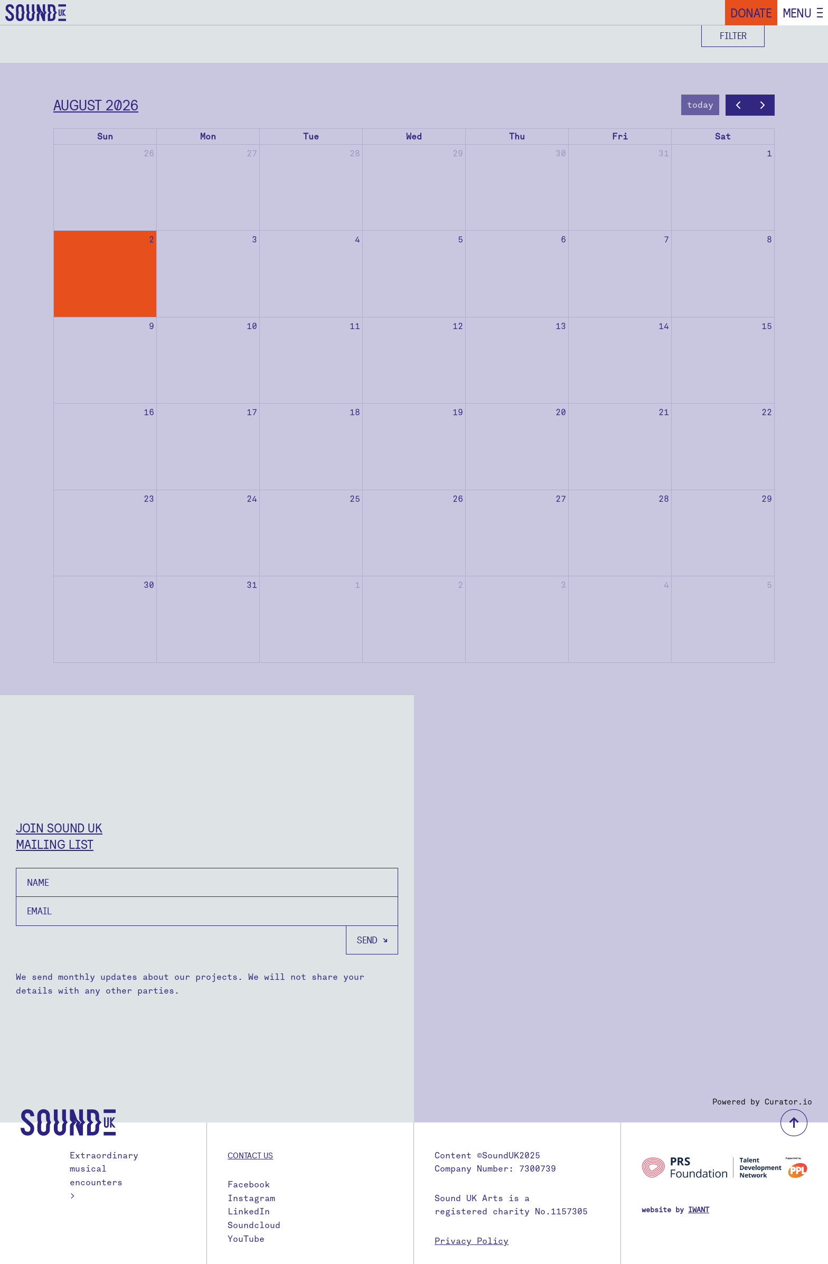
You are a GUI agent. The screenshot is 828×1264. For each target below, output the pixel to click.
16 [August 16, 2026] (149, 412)
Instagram (251, 1198)
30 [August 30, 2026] (149, 585)
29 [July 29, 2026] (458, 153)
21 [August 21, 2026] (663, 412)
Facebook (249, 1184)
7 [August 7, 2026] (666, 239)
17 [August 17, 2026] (252, 412)
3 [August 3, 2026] (254, 239)
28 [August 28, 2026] (663, 498)
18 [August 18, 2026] (355, 412)
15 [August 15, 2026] (766, 326)
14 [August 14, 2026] (663, 326)
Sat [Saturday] (723, 136)
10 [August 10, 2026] (252, 326)
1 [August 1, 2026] (769, 153)
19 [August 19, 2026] (458, 412)
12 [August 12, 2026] (458, 326)
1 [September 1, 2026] (357, 585)
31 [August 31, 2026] (252, 585)
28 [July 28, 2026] (355, 153)
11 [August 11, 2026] (355, 326)
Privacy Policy (472, 1241)
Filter (733, 36)
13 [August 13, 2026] (561, 326)
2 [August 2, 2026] (151, 239)
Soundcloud (254, 1225)
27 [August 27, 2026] (561, 498)
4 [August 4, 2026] (357, 239)
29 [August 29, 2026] (766, 498)
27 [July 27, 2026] (252, 153)
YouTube (246, 1238)
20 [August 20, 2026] (561, 412)
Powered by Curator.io (762, 1102)
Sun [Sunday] (105, 136)
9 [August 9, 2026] (151, 326)
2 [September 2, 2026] (460, 585)
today (700, 104)
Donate (751, 13)
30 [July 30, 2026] (561, 153)
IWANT (698, 1209)
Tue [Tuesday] (311, 136)
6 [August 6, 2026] (563, 239)
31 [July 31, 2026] (663, 153)
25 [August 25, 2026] (355, 498)
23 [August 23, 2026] (149, 498)
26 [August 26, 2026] (458, 498)
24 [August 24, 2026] (252, 498)
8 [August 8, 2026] (769, 239)
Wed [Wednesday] (414, 136)
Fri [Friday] (620, 136)
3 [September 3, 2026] (563, 585)
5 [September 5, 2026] (769, 585)
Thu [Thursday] (517, 136)
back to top (793, 1122)
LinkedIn (249, 1211)
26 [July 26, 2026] (149, 153)
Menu (797, 13)
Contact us (250, 1155)
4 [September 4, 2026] (666, 585)
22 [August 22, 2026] (766, 412)
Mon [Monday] (208, 136)
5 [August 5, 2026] (460, 239)
